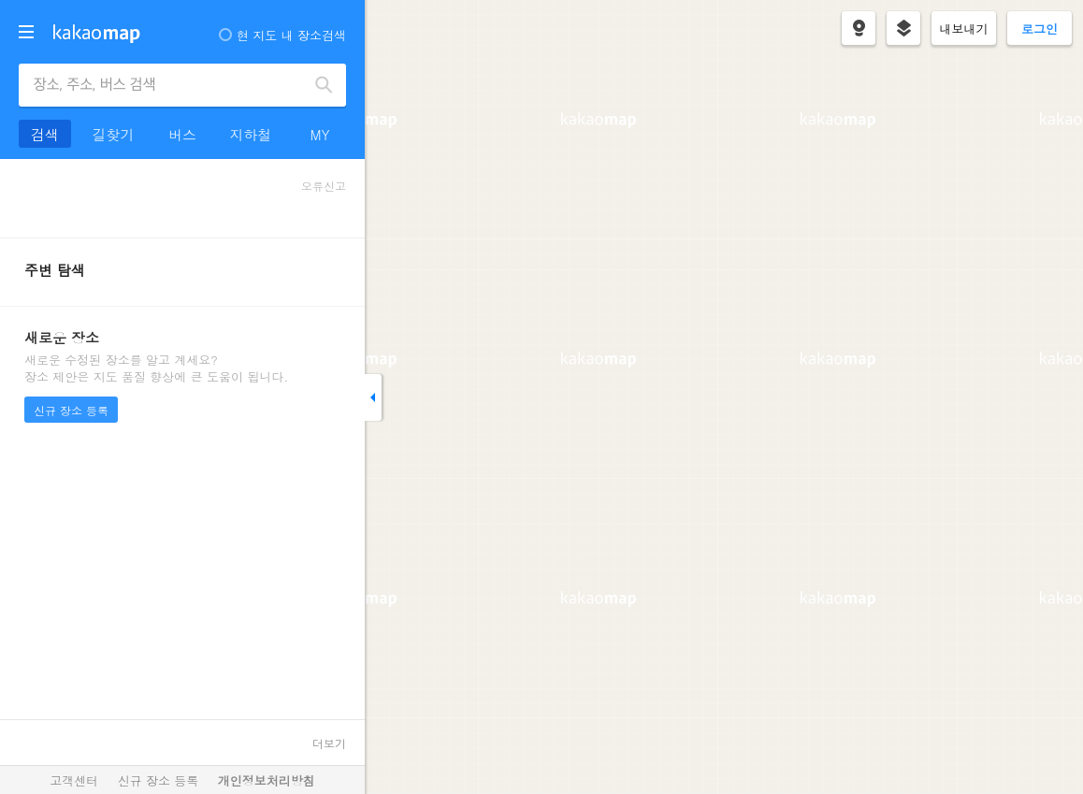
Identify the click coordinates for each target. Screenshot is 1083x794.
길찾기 (114, 134)
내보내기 (964, 28)
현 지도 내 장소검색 (282, 35)
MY (319, 134)
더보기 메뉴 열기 (26, 32)
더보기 (329, 743)
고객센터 (74, 780)
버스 (182, 134)
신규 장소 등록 (71, 410)
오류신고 (323, 186)
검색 (324, 85)
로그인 (1039, 28)
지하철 (251, 134)
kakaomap (96, 33)
